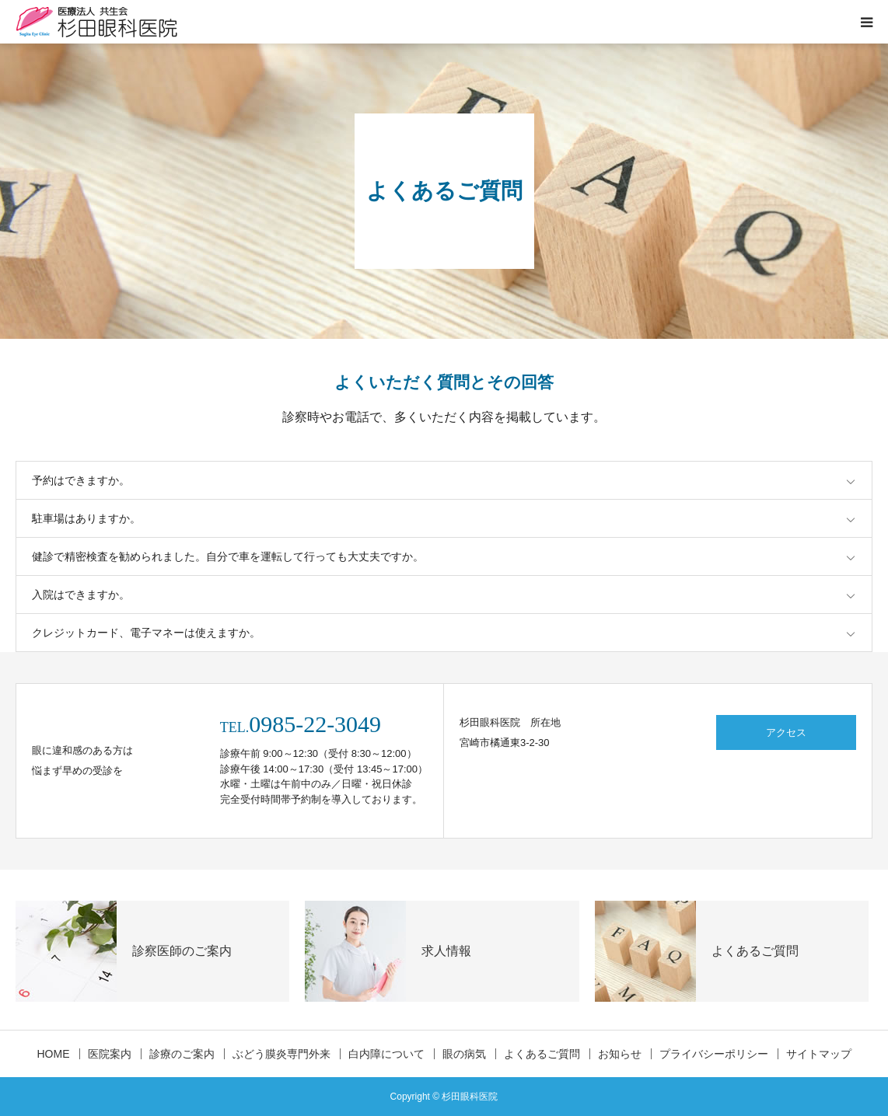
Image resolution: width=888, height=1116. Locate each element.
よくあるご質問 (542, 1053)
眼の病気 (464, 1053)
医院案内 (109, 1053)
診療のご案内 (182, 1053)
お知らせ (620, 1053)
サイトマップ (818, 1053)
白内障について (386, 1053)
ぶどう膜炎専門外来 (281, 1053)
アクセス (786, 732)
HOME (53, 1053)
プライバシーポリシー (713, 1053)
